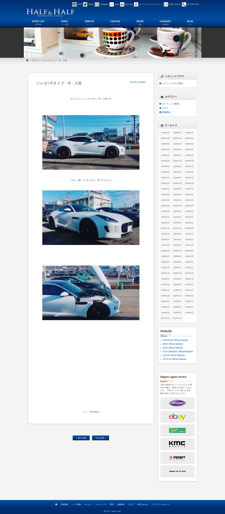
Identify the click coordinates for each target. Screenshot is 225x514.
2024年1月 (189, 178)
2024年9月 (165, 166)
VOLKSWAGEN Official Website (178, 351)
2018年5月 (177, 307)
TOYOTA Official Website (174, 359)
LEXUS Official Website (174, 355)
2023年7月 (189, 189)
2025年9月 (165, 144)
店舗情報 (120, 504)
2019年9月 (165, 279)
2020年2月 (177, 267)
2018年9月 (165, 301)
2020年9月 (165, 256)
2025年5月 (177, 149)
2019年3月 (165, 290)
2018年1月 (189, 312)
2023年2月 (177, 200)
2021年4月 (189, 239)
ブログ (34, 60)
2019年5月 (177, 284)
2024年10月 (189, 161)
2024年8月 (177, 166)
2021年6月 (165, 239)
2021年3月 (165, 245)
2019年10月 (189, 273)
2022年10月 (189, 206)
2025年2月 (177, 155)
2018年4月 (189, 307)
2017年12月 (165, 318)
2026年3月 (165, 133)
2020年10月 (189, 251)
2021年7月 (189, 234)
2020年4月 (189, 262)
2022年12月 (165, 206)
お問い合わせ (142, 504)
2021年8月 (177, 234)
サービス (88, 504)
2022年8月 (177, 211)
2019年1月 (189, 290)
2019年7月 (189, 279)
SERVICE (89, 23)
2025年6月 (165, 149)
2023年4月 (189, 194)
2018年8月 (177, 301)
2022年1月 (189, 223)
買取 (111, 504)
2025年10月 (189, 138)
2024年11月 (177, 161)
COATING (115, 23)
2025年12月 (165, 138)
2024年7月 (189, 166)
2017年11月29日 (138, 82)
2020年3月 (165, 267)
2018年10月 (189, 296)
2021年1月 (189, 245)
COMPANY (165, 23)
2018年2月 (177, 312)
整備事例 (166, 112)
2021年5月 (177, 239)
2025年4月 (189, 149)
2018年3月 (165, 312)
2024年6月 (165, 172)
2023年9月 (165, 189)
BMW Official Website (173, 344)
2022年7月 (189, 211)
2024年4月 (189, 172)
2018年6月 (165, 307)
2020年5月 (177, 262)
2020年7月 (189, 256)
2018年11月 (177, 296)
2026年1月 (189, 133)
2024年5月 (177, 172)
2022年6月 (165, 217)
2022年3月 (165, 223)
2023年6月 (165, 194)
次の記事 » (100, 438)
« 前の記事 (81, 438)
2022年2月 (177, 223)
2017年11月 (177, 318)
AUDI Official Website (173, 348)
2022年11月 (177, 206)
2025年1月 (189, 155)
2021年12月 (165, 228)
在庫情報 (64, 504)
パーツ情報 (76, 504)
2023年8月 (177, 189)
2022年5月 (177, 217)
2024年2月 (177, 178)
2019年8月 (177, 279)
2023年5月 (177, 194)
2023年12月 (165, 183)
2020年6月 (165, 262)
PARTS (64, 23)
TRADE (140, 23)
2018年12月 (165, 296)
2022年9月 (165, 211)
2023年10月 (189, 183)
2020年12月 (165, 251)
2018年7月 (189, 301)
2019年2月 (177, 290)
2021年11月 (177, 228)
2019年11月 (177, 273)
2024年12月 (165, 161)
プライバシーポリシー (161, 504)
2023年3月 (165, 200)
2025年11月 (177, 138)
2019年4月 (189, 284)
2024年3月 (165, 178)
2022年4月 (189, 217)
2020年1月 (189, 267)
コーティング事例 (170, 104)
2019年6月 (165, 284)
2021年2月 (177, 245)
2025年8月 (177, 144)
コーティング (100, 504)
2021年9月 (165, 234)
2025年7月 (189, 144)
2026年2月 (177, 133)
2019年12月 (165, 273)
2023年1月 (189, 200)
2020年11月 (177, 251)
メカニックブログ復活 (172, 83)
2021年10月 (189, 228)
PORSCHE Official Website (175, 340)
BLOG (190, 23)
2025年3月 (165, 155)
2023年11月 (177, 183)
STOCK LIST (38, 23)
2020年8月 (177, 256)
